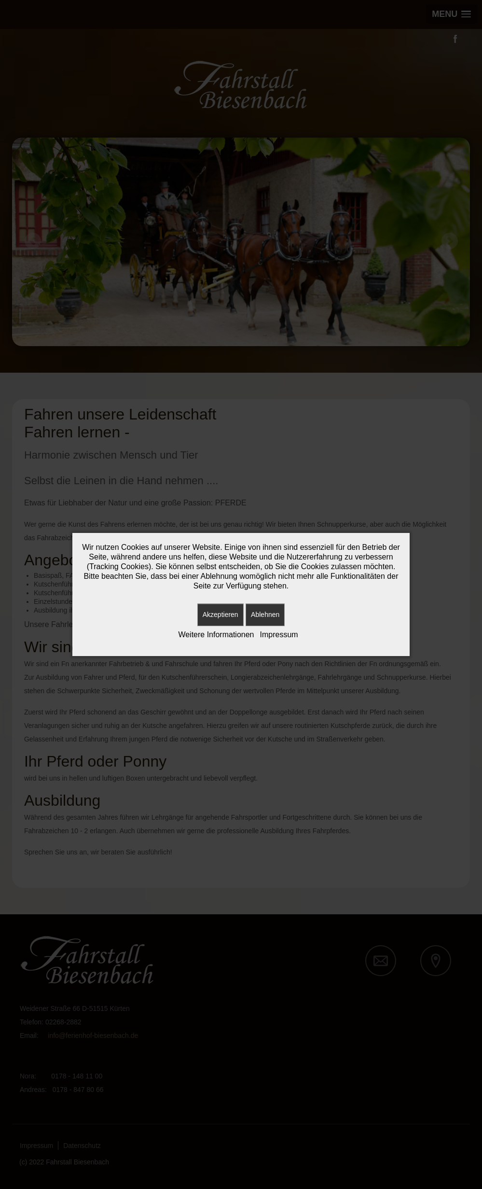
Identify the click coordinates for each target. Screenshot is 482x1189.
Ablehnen (265, 614)
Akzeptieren (220, 614)
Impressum (279, 634)
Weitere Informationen (216, 634)
